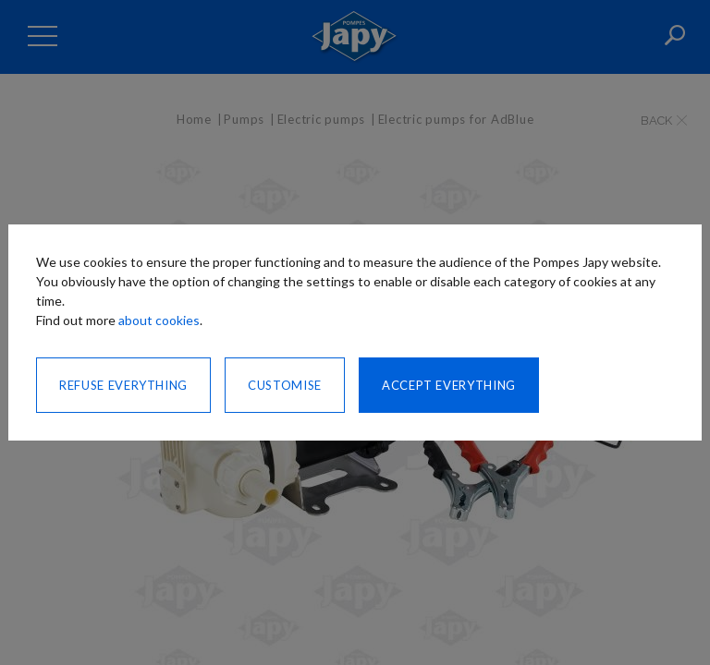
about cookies (159, 320)
